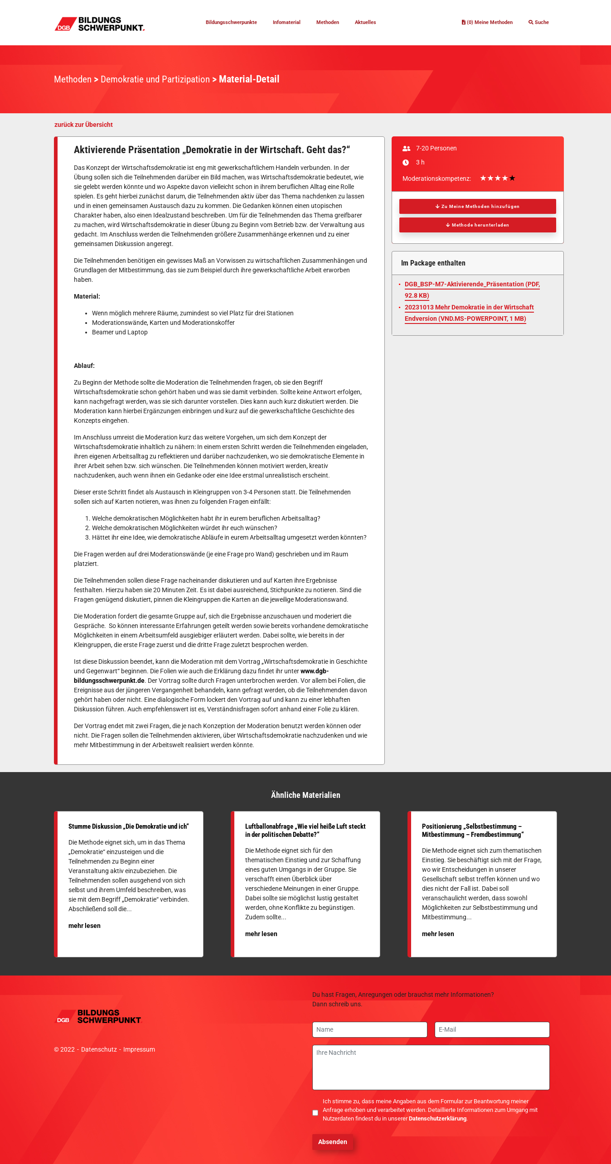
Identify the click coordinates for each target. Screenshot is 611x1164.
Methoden (337, 23)
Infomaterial (289, 23)
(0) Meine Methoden (474, 23)
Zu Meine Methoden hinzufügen (478, 206)
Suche (535, 23)
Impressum (139, 1049)
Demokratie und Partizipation (161, 79)
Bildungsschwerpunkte (222, 23)
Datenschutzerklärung (437, 1118)
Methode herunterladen (477, 224)
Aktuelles (381, 23)
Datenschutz (99, 1049)
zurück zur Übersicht (83, 124)
